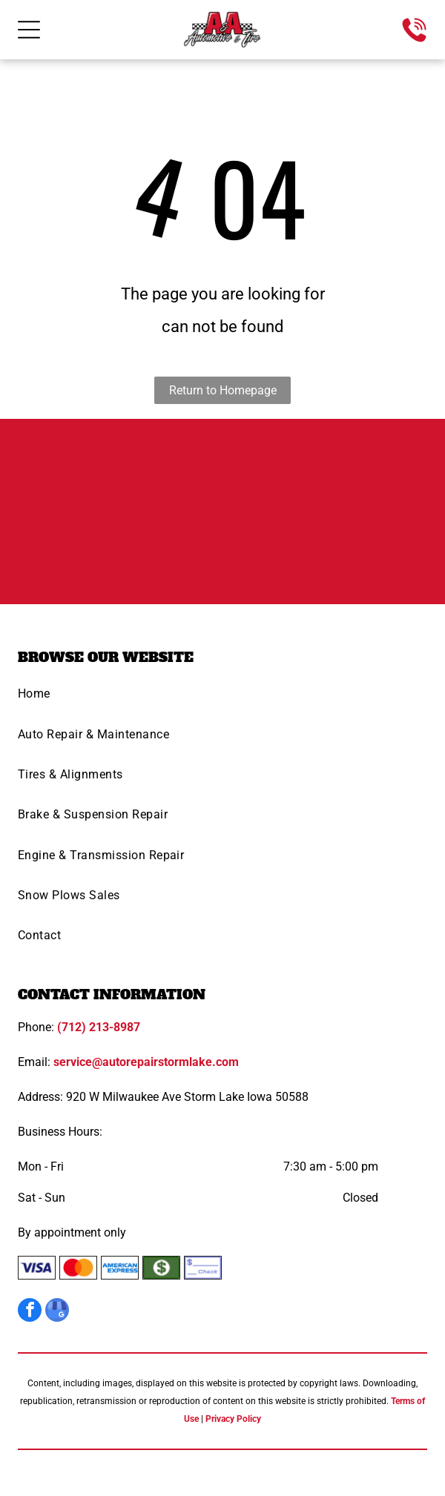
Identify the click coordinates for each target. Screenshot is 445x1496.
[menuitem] (222, 698)
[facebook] (30, 1311)
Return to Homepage (223, 390)
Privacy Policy (233, 1419)
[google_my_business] (57, 1311)
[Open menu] (29, 30)
